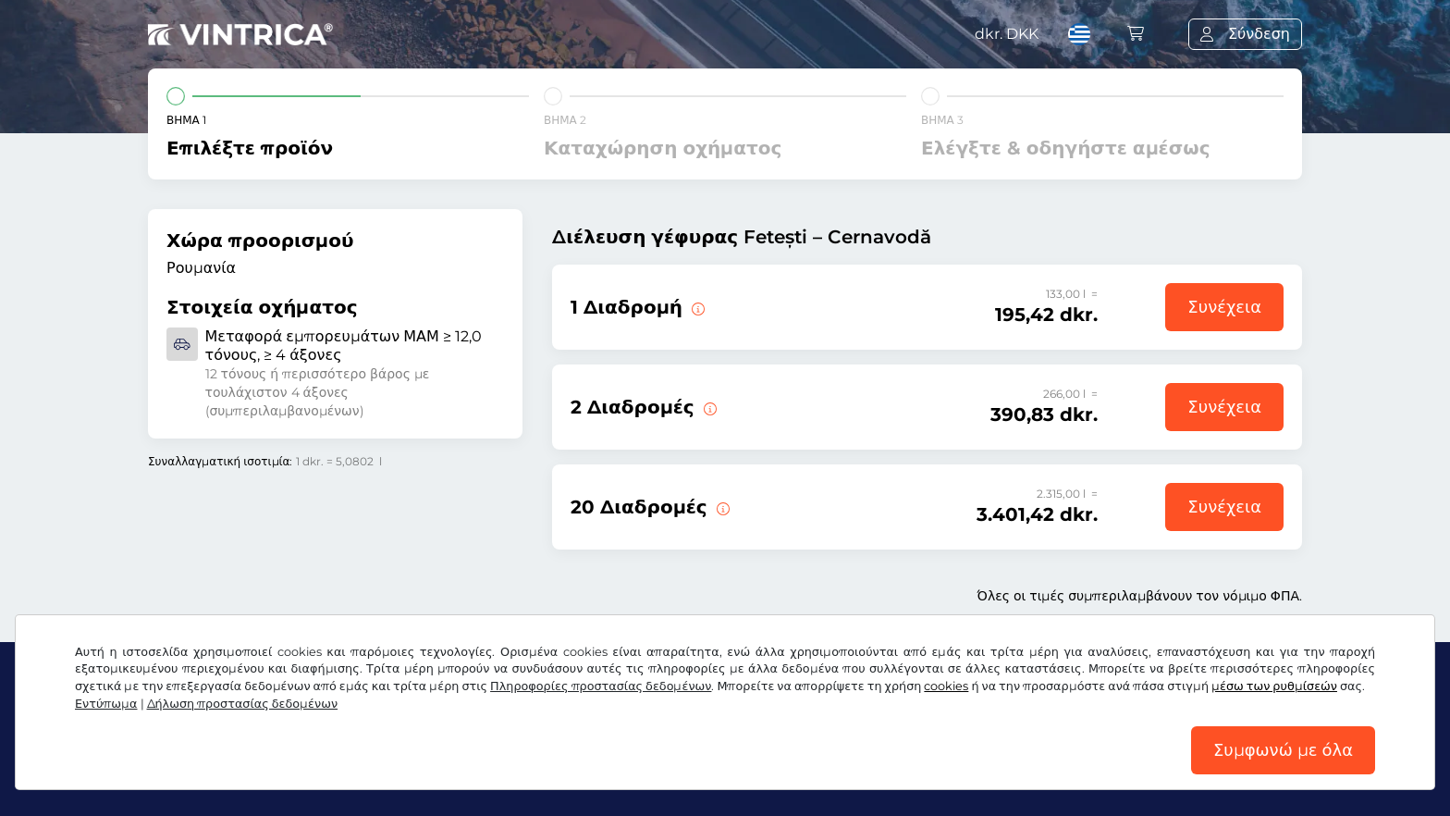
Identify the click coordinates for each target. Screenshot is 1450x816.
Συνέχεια (1224, 307)
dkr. (1006, 34)
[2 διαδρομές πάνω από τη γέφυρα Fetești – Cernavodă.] (708, 407)
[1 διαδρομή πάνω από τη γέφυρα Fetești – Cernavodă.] (696, 307)
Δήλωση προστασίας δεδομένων (242, 704)
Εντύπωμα (106, 704)
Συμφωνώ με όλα (1283, 750)
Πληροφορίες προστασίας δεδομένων (600, 686)
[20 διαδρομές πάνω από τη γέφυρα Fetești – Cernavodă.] (721, 507)
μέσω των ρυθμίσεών (1274, 686)
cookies (946, 686)
